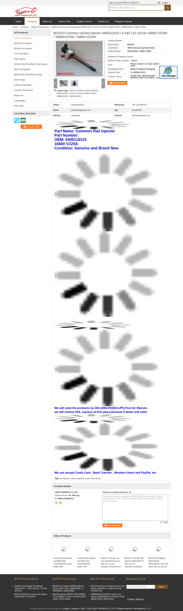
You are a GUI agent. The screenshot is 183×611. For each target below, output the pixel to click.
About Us (47, 21)
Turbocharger (20, 101)
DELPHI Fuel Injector (23, 43)
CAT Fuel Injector (21, 54)
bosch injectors (77, 478)
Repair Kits (18, 95)
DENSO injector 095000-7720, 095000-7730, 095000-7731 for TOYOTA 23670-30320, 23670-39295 (70, 596)
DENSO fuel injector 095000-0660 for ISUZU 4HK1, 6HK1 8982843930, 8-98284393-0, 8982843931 (68, 588)
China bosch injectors (53, 609)
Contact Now (119, 83)
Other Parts (19, 106)
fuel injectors (64, 478)
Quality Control (84, 21)
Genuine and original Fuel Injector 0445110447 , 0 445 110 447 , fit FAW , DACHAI (31, 588)
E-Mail (131, 599)
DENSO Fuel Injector (23, 48)
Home (18, 21)
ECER (148, 609)
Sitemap (139, 599)
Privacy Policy (36, 609)
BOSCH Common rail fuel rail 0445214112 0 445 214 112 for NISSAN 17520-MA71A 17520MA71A (111, 564)
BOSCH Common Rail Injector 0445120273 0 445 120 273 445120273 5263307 (134, 562)
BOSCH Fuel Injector (40, 27)
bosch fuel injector (93, 478)
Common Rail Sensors (23, 90)
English (166, 3)
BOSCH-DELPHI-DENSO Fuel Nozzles (30, 64)
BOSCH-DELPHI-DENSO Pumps (28, 75)
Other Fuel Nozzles (22, 69)
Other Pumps (19, 80)
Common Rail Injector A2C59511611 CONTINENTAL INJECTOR (86, 562)
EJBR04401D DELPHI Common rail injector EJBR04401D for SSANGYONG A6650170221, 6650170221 (108, 596)
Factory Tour (64, 21)
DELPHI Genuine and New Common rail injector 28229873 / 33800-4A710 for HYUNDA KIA (108, 588)
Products (32, 21)
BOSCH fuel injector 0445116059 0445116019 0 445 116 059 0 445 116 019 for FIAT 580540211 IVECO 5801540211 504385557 (158, 566)
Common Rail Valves (23, 85)
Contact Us (103, 21)
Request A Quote (123, 21)
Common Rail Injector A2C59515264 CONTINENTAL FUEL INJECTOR (63, 562)
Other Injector (20, 59)
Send (161, 587)
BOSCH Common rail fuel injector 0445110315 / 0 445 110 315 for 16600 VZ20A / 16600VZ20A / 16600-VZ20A (77, 93)
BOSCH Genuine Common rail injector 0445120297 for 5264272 (31, 595)
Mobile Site (132, 603)
